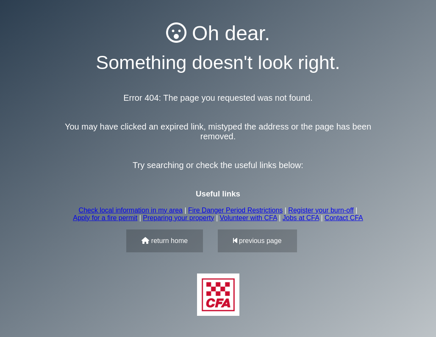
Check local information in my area (131, 210)
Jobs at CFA (301, 217)
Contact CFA (344, 217)
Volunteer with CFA (248, 217)
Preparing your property (178, 217)
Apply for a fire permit (105, 217)
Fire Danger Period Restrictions (235, 210)
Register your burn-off (320, 210)
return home (165, 240)
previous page (257, 240)
